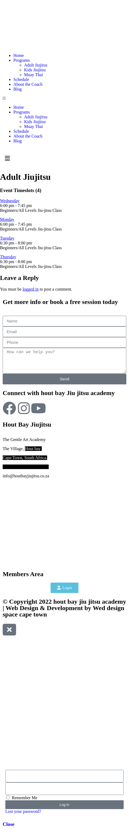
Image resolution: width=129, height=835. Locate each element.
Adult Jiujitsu (35, 65)
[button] (64, 98)
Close (8, 824)
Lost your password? (23, 811)
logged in (30, 289)
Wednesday (10, 200)
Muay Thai (33, 74)
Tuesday (7, 238)
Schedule (21, 79)
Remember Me (21, 797)
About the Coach (27, 84)
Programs (21, 60)
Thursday (8, 257)
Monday (7, 219)
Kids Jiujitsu (34, 70)
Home (18, 55)
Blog (17, 89)
